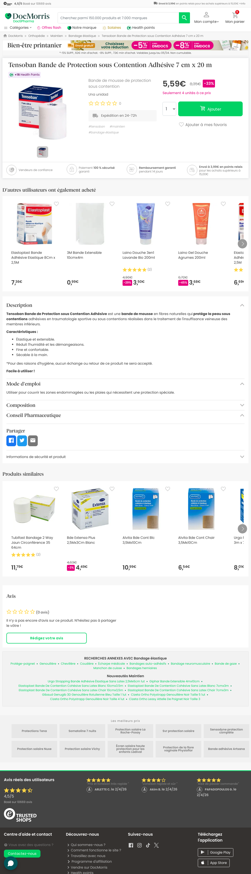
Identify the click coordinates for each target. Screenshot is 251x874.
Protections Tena (34, 731)
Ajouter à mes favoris (202, 125)
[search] (184, 17)
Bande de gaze (226, 664)
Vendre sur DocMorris (87, 867)
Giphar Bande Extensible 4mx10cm (175, 681)
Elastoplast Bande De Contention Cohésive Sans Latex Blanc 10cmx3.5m (70, 686)
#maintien (117, 127)
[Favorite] (56, 204)
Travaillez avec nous (86, 855)
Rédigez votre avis (46, 638)
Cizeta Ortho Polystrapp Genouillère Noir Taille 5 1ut (168, 695)
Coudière (87, 664)
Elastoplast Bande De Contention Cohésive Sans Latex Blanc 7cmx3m (178, 686)
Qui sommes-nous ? (86, 844)
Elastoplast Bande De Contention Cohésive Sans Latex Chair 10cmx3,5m (71, 690)
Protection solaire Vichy (82, 749)
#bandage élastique (103, 132)
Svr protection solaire (178, 731)
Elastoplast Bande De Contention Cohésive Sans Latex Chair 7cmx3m (178, 690)
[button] (206, 17)
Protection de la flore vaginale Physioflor (178, 749)
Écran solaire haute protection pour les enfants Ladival (130, 749)
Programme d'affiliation (89, 861)
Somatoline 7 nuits (82, 731)
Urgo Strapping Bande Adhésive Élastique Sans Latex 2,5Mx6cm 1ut (96, 681)
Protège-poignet (23, 664)
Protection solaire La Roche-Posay (130, 731)
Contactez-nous (22, 853)
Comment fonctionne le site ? (94, 850)
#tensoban (96, 127)
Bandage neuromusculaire (190, 664)
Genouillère (47, 664)
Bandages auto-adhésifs (148, 664)
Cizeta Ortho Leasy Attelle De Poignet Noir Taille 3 (164, 699)
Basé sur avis (18, 802)
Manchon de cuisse (107, 668)
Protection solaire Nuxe (34, 749)
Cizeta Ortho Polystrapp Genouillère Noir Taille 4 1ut (87, 699)
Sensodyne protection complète (226, 731)
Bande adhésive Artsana (226, 749)
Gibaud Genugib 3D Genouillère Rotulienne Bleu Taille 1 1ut (84, 695)
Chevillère (68, 664)
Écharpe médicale (111, 664)
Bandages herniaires (141, 668)
